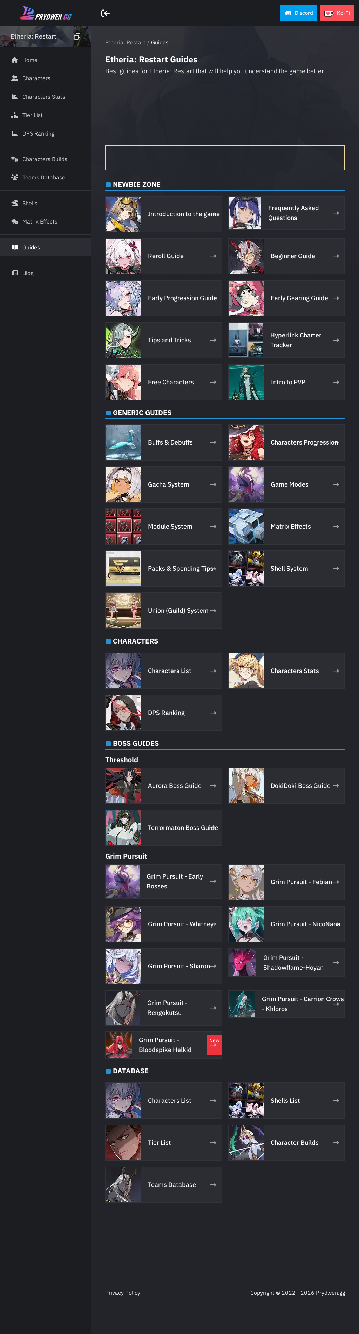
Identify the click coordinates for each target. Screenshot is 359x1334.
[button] (298, 13)
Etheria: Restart (125, 42)
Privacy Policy (122, 1292)
